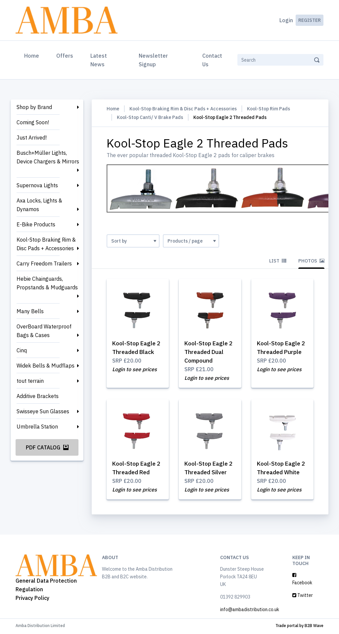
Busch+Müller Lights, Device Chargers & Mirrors (48, 157)
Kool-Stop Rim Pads (268, 109)
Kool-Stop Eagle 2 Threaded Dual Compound (210, 351)
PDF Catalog (47, 447)
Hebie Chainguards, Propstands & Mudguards (47, 283)
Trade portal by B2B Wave (299, 626)
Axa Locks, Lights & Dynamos (39, 204)
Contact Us (212, 60)
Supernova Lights (37, 185)
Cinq (22, 350)
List (277, 261)
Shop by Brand (34, 107)
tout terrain (30, 380)
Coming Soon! (33, 122)
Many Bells (30, 311)
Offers (64, 55)
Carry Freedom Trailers (44, 263)
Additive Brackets (38, 396)
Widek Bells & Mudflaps (45, 365)
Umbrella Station (37, 426)
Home (33, 55)
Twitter (302, 597)
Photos (311, 261)
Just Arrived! (32, 137)
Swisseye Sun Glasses (43, 411)
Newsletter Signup (153, 60)
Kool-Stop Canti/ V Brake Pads (150, 117)
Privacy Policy (32, 599)
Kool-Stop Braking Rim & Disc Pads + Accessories (46, 244)
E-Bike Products (36, 224)
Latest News (98, 60)
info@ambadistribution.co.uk (249, 611)
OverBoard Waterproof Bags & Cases (44, 330)
